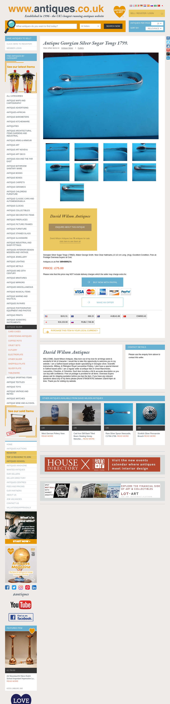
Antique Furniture (17, 229)
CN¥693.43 (141, 316)
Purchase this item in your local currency (74, 331)
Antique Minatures (17, 278)
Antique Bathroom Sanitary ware (16, 167)
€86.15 (91, 316)
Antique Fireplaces (17, 220)
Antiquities (13, 126)
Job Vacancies (14, 499)
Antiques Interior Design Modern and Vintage (20, 251)
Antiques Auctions (17, 449)
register (11, 453)
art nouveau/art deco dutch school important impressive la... (21, 679)
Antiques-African (16, 112)
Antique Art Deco (16, 154)
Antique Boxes (14, 178)
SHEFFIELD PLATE (16, 364)
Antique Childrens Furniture (17, 192)
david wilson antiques (70, 216)
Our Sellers (13, 474)
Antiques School (16, 461)
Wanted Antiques (16, 470)
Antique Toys (14, 387)
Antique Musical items (18, 292)
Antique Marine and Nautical (17, 297)
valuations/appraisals (19, 508)
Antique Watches (16, 398)
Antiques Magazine (17, 465)
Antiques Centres (16, 482)
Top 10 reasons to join (19, 457)
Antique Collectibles (18, 210)
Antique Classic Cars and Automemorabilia (20, 200)
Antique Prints (15, 315)
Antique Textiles (16, 382)
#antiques (21, 594)
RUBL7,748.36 (87, 322)
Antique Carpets (16, 182)
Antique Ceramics (16, 187)
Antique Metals (15, 266)
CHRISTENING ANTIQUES (20, 336)
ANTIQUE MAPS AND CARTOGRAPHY (16, 102)
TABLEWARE (14, 373)
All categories (15, 96)
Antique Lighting (16, 261)
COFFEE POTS (15, 341)
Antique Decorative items (20, 215)
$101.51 (64, 316)
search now (113, 26)
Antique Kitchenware (18, 121)
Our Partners (14, 491)
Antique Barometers (18, 117)
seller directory (16, 478)
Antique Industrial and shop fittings (19, 244)
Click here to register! (19, 44)
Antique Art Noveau (17, 150)
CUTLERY (12, 350)
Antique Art (13, 145)
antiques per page (140, 23)
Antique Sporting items (19, 378)
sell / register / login (142, 13)
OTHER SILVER (15, 359)
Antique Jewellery (17, 257)
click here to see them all (70, 241)
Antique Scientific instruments (16, 321)
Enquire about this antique (70, 227)
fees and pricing (16, 486)
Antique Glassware (17, 238)
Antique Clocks (15, 206)
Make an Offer (105, 302)
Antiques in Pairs (16, 303)
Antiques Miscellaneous (20, 287)
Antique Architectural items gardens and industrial (19, 133)
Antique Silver (14, 327)
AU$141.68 (115, 316)
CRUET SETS (14, 345)
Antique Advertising (17, 108)
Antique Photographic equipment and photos (19, 309)
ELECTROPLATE (15, 355)
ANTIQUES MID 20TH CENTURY (16, 272)
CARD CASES (14, 331)
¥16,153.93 (63, 322)
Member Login (14, 48)
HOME (9, 444)
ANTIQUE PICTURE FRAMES (20, 224)
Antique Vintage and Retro (17, 392)
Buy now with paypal (105, 282)
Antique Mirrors (16, 282)
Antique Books (14, 173)
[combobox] (90, 26)
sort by (134, 28)
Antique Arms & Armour (19, 140)
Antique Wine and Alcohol (21, 403)
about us (11, 495)
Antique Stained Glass (19, 233)
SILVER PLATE (14, 368)
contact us (13, 503)
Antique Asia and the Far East (20, 160)
